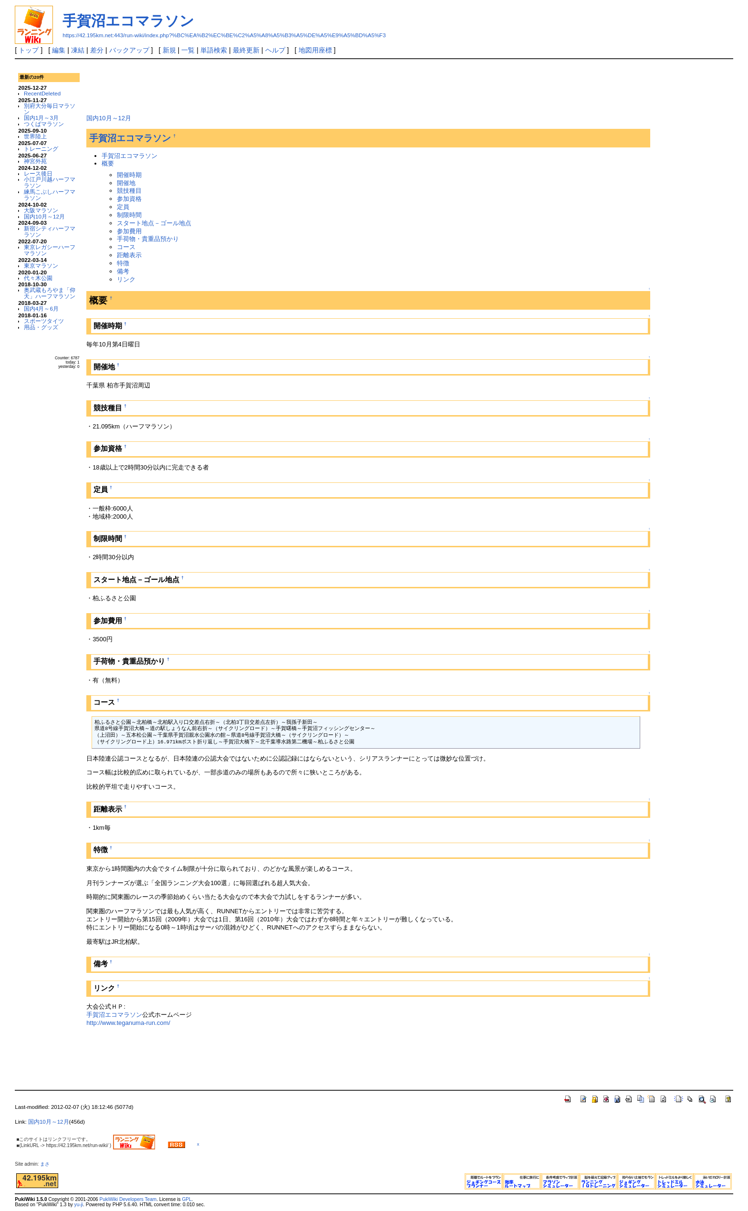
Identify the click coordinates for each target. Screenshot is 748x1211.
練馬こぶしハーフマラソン (49, 194)
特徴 (123, 263)
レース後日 (38, 173)
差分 (97, 50)
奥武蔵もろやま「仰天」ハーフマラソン (49, 293)
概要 (108, 163)
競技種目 (129, 190)
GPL (186, 1199)
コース (126, 247)
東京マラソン (41, 265)
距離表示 (129, 255)
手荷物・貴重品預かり (148, 238)
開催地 (126, 183)
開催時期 (129, 174)
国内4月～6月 (41, 308)
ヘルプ (275, 50)
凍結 (77, 50)
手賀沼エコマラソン (128, 21)
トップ (29, 50)
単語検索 (213, 50)
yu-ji (78, 1204)
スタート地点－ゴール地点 (154, 223)
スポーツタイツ (44, 321)
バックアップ (129, 50)
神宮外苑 (35, 161)
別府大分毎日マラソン (49, 109)
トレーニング (41, 149)
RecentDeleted (42, 93)
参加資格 (129, 198)
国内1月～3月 (41, 118)
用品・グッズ (41, 327)
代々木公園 (38, 278)
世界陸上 (35, 136)
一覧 (188, 50)
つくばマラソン (44, 124)
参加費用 (129, 231)
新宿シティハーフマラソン (49, 231)
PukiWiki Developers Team (127, 1199)
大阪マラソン (41, 210)
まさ (47, 1164)
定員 (123, 206)
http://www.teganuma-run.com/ (128, 1022)
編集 (58, 50)
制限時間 (129, 215)
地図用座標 (315, 50)
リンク (126, 279)
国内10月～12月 (44, 216)
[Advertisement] (260, 85)
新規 (169, 50)
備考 (123, 271)
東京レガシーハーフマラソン (49, 250)
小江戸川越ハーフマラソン (49, 182)
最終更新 (246, 50)
